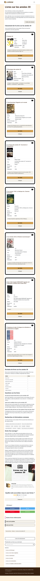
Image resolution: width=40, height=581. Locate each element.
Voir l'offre (20, 55)
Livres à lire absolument (20, 538)
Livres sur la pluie (9, 558)
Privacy (26, 573)
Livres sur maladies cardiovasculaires (13, 563)
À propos (6, 573)
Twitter (27, 508)
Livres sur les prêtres (10, 521)
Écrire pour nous (21, 573)
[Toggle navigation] (34, 2)
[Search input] (19, 544)
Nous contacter (31, 573)
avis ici (30, 407)
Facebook (12, 508)
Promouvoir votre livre (13, 573)
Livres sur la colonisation (11, 561)
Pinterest (12, 511)
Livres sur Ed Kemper (10, 550)
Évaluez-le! (20, 499)
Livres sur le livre (9, 525)
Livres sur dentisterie (10, 555)
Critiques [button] (20, 58)
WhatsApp (27, 511)
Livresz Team (13, 483)
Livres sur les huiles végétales (12, 552)
